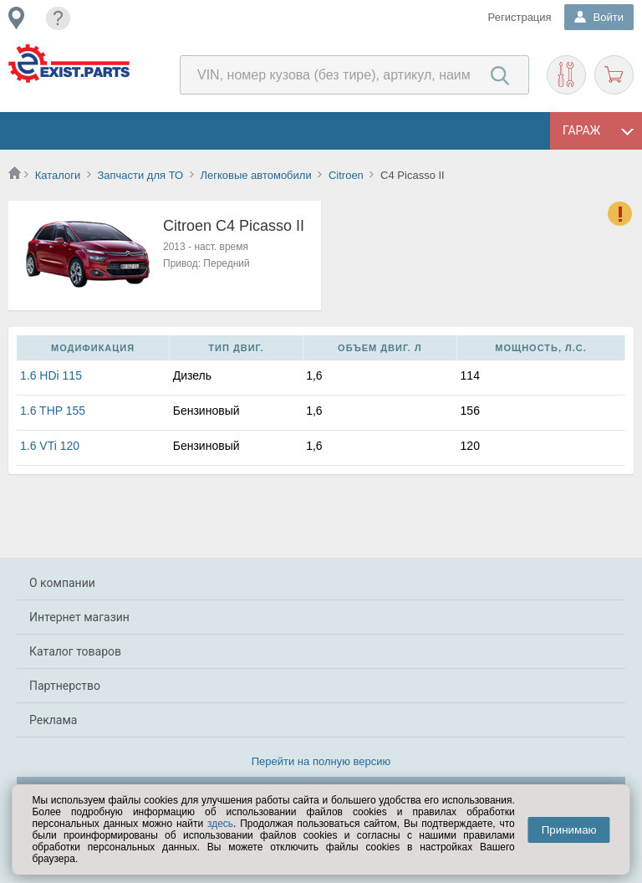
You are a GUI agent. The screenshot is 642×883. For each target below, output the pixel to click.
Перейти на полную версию (321, 761)
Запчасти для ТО (140, 175)
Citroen (346, 175)
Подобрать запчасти (566, 74)
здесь (220, 823)
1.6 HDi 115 (51, 375)
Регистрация (520, 17)
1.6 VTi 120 (49, 445)
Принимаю (569, 830)
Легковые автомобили (255, 175)
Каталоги (58, 175)
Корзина (614, 74)
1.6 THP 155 (52, 410)
